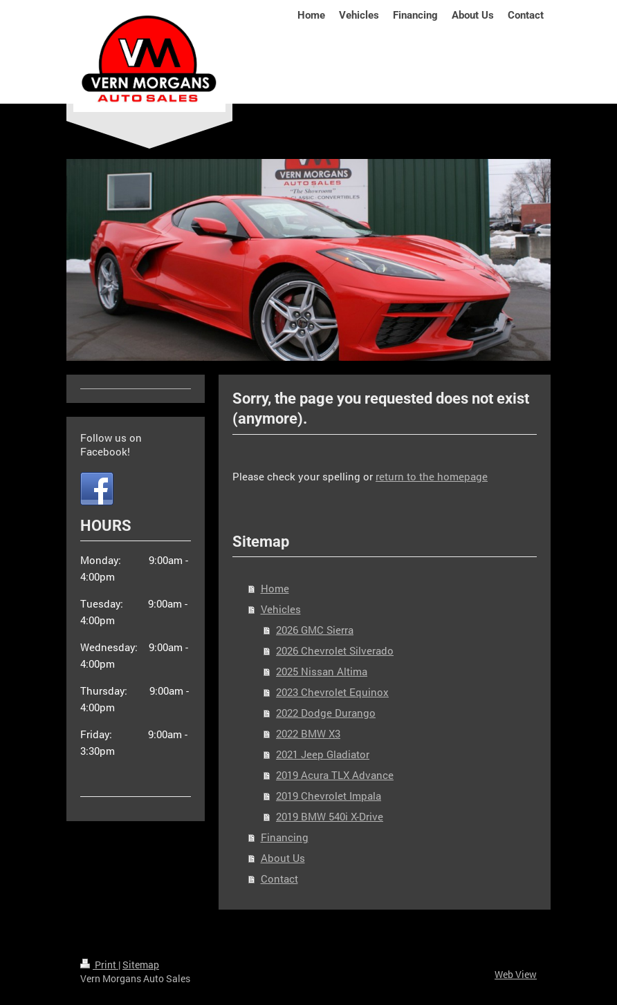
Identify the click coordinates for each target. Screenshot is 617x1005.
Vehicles (281, 609)
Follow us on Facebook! (111, 444)
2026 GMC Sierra (314, 630)
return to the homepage (432, 476)
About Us (283, 858)
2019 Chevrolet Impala (328, 795)
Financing (284, 837)
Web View (516, 974)
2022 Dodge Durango (326, 713)
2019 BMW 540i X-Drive (329, 816)
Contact (279, 878)
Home (275, 588)
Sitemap (140, 964)
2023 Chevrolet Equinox (332, 692)
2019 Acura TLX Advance (335, 775)
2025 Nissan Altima (321, 671)
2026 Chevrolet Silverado (335, 650)
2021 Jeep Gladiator (322, 754)
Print (99, 964)
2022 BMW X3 (308, 733)
